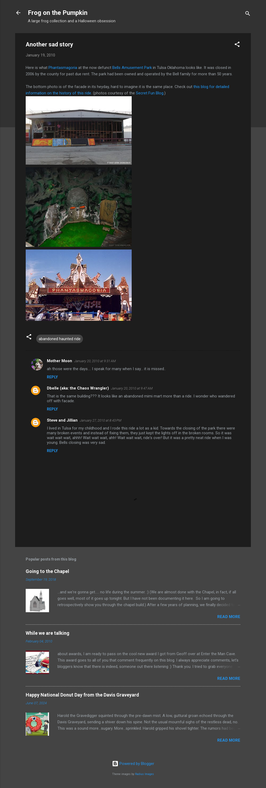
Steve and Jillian (62, 420)
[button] (237, 45)
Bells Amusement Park (132, 67)
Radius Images (144, 774)
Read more (228, 616)
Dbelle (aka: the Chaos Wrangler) (78, 388)
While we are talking (47, 633)
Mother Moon (59, 360)
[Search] (248, 14)
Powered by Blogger (133, 763)
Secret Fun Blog (149, 93)
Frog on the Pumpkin (57, 12)
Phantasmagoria (63, 67)
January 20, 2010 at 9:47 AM (132, 388)
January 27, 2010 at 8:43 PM (100, 420)
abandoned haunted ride (60, 338)
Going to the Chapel (47, 571)
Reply (52, 377)
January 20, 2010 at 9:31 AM (95, 361)
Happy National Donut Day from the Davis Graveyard (82, 695)
